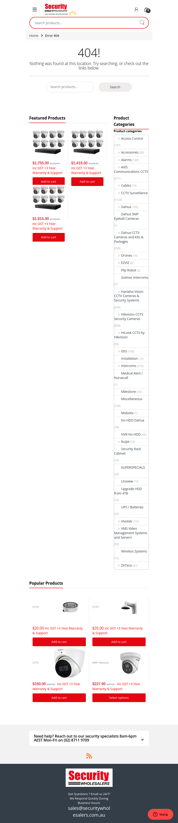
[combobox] (82, 22)
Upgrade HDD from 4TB (128, 491)
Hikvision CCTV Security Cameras (128, 316)
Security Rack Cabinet (127, 451)
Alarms (123, 160)
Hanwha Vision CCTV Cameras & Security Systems (129, 296)
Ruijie (121, 441)
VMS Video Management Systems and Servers (131, 533)
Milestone (125, 391)
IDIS (120, 351)
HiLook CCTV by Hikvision (129, 334)
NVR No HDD (127, 434)
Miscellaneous (128, 399)
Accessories (126, 152)
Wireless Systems (130, 551)
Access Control (128, 138)
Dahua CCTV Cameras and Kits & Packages (129, 237)
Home (33, 35)
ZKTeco (123, 565)
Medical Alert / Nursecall (128, 375)
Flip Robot (125, 270)
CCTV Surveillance (131, 193)
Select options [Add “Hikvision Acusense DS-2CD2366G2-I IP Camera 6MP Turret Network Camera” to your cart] (119, 697)
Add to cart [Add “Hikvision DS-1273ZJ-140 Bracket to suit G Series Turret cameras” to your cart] (118, 642)
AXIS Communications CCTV (131, 169)
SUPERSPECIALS (129, 467)
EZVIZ (121, 262)
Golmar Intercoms (131, 277)
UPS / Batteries (129, 507)
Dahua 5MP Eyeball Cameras (126, 216)
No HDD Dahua (129, 420)
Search (141, 22)
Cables (122, 185)
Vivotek (123, 521)
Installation (126, 358)
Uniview (123, 481)
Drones (123, 255)
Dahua (122, 207)
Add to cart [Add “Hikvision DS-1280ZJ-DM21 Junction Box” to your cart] (59, 642)
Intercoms (125, 365)
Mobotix (124, 413)
